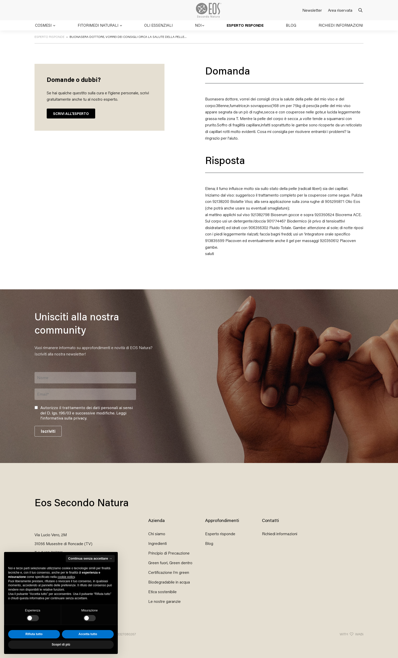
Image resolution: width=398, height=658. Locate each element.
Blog (291, 25)
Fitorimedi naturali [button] (98, 25)
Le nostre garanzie (164, 601)
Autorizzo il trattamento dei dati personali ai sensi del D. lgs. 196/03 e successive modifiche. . (86, 413)
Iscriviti (48, 431)
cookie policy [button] (66, 577)
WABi (359, 634)
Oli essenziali (158, 25)
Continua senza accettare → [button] (90, 558)
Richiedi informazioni (341, 25)
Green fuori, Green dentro (170, 562)
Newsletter (312, 10)
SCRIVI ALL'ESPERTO (71, 113)
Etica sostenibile (162, 591)
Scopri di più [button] (61, 644)
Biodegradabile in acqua (169, 582)
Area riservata (340, 10)
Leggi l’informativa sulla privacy (83, 415)
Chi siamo (156, 533)
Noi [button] (198, 25)
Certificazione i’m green (168, 572)
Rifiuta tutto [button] (33, 634)
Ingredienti (157, 543)
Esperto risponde (245, 25)
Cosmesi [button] (44, 25)
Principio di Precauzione (169, 553)
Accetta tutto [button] (87, 634)
